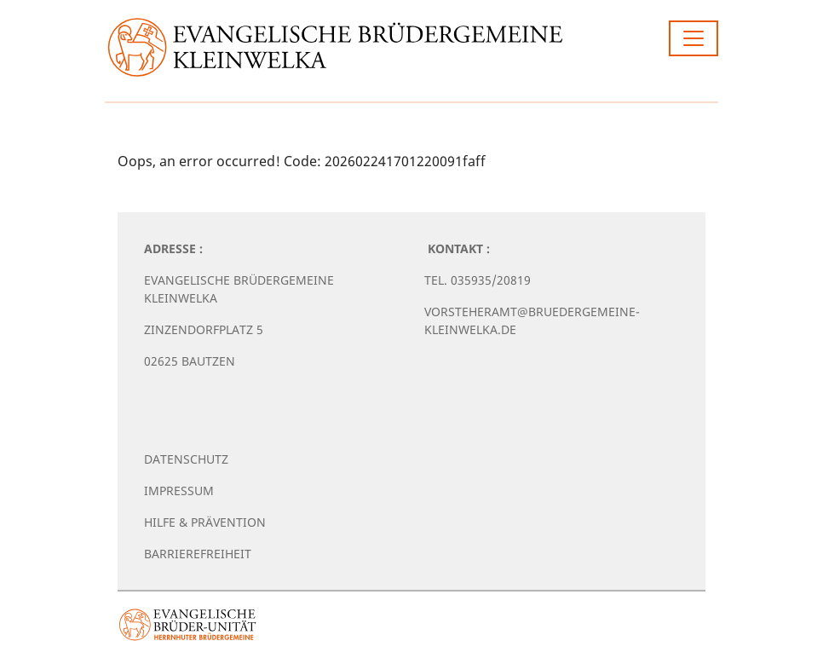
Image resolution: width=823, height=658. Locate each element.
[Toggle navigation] (693, 38)
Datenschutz (186, 459)
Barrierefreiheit (197, 553)
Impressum (179, 490)
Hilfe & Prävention (205, 522)
